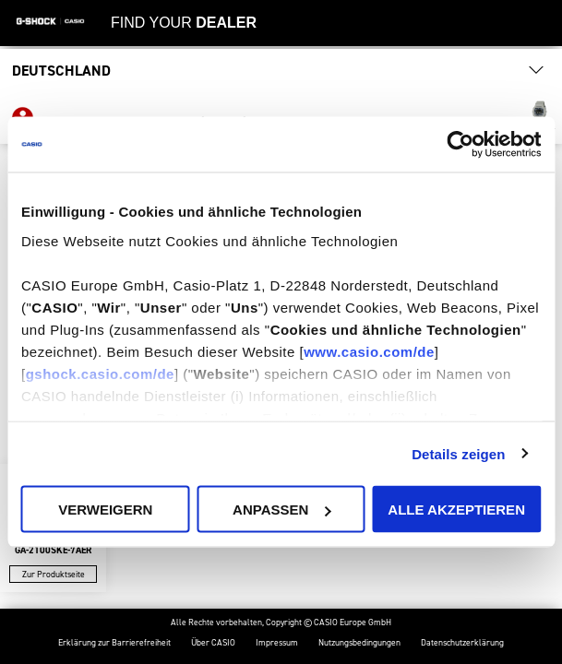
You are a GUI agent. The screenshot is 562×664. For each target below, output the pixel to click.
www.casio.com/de (369, 351)
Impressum (277, 643)
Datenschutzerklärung (462, 643)
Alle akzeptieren (456, 509)
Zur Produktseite (53, 574)
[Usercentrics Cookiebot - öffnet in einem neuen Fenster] (460, 145)
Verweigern (105, 509)
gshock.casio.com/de (100, 373)
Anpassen (281, 509)
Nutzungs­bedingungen (359, 643)
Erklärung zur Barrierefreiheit (114, 643)
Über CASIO (213, 643)
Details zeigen (458, 453)
